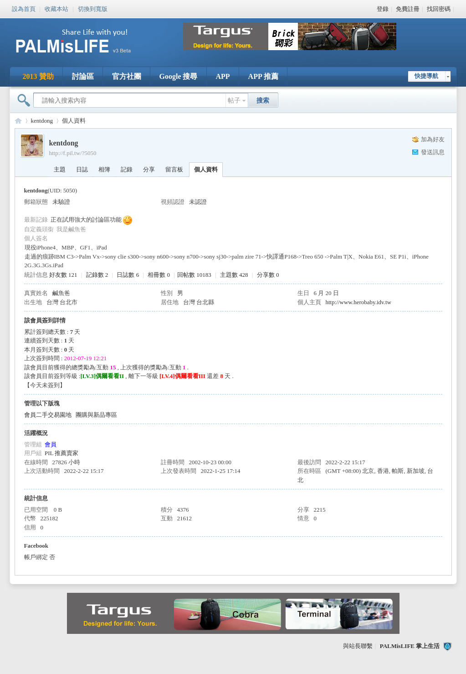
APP (223, 76)
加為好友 (433, 139)
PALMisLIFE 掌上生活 (410, 646)
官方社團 (126, 76)
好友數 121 (63, 274)
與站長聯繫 (358, 646)
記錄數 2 (97, 274)
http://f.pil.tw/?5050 (73, 153)
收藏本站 (56, 8)
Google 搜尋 (178, 76)
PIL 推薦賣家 (61, 453)
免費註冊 (408, 8)
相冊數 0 (159, 274)
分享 (149, 169)
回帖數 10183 (194, 274)
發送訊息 (433, 152)
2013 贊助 (38, 76)
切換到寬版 (93, 8)
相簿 (104, 169)
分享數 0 (268, 274)
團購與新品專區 (96, 414)
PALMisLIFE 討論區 (18, 120)
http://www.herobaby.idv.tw (358, 302)
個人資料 (206, 169)
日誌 (82, 169)
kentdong (42, 120)
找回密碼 (439, 8)
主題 (60, 169)
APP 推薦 (263, 76)
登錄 (383, 8)
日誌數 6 (128, 274)
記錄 (127, 169)
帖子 (234, 100)
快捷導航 (426, 76)
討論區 (83, 76)
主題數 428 (234, 274)
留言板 (174, 169)
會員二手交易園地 (48, 414)
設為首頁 (24, 8)
